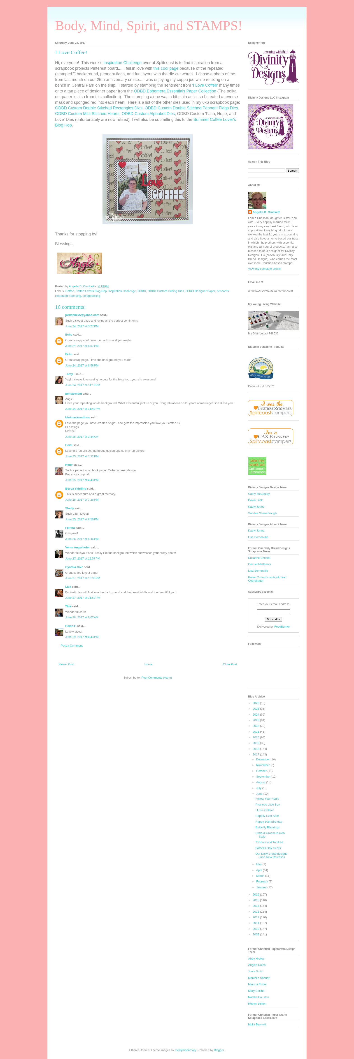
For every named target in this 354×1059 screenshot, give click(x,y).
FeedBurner (282, 626)
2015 (256, 900)
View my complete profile (264, 268)
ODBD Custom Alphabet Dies (148, 113)
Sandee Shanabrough (262, 513)
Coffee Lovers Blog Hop (91, 291)
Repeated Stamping (68, 295)
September (263, 776)
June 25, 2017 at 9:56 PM (81, 519)
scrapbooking (91, 295)
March (260, 875)
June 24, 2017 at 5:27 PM (81, 326)
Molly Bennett (257, 1024)
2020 (256, 737)
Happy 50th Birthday (268, 821)
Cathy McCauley (259, 493)
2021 (256, 731)
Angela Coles (257, 965)
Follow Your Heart (267, 798)
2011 (256, 923)
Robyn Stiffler (257, 1003)
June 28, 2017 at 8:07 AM (81, 617)
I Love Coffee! (264, 810)
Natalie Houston (258, 997)
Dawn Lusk (255, 500)
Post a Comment (72, 645)
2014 (256, 905)
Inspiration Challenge (122, 62)
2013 (256, 911)
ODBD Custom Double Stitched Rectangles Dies (98, 108)
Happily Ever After (267, 815)
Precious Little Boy (267, 804)
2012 (256, 917)
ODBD (141, 291)
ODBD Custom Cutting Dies (166, 291)
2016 (256, 894)
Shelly (69, 508)
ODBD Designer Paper (200, 291)
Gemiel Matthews (259, 564)
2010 (256, 928)
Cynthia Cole (74, 567)
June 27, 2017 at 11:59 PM (82, 597)
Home (148, 664)
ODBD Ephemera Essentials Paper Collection (175, 91)
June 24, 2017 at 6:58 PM (81, 365)
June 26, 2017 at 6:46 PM (81, 539)
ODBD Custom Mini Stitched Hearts (87, 113)
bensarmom (73, 393)
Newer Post (66, 664)
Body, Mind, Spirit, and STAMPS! (148, 25)
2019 (256, 743)
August (261, 782)
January (262, 887)
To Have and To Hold (268, 842)
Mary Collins (256, 990)
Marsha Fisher (257, 984)
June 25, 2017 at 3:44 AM (81, 436)
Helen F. (70, 626)
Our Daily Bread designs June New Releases (271, 855)
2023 (256, 720)
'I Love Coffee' (205, 85)
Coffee (69, 291)
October (262, 771)
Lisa (68, 586)
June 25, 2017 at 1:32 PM (81, 456)
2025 (256, 708)
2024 (256, 714)
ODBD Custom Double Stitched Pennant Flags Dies (191, 108)
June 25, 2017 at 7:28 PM (81, 499)
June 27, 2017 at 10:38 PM (82, 578)
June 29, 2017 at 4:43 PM (81, 637)
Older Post (230, 664)
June (259, 793)
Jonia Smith (255, 971)
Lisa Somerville (258, 537)
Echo (68, 334)
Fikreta (70, 528)
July (259, 788)
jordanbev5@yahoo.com (82, 315)
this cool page (165, 68)
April (259, 870)
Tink (68, 606)
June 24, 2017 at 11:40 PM (82, 408)
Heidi (68, 445)
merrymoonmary (185, 1050)
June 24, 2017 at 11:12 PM (82, 385)
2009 (256, 934)
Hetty (69, 464)
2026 (256, 703)
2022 (256, 725)
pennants (223, 291)
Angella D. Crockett (266, 212)
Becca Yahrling (75, 488)
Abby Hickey (256, 958)
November (263, 765)
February (262, 881)
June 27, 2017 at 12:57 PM (82, 558)
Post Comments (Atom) (156, 677)
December (263, 759)
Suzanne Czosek (259, 557)
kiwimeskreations (77, 417)
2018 (256, 749)
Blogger (219, 1050)
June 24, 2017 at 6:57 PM (81, 346)
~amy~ (70, 374)
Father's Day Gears (268, 848)
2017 (256, 754)
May (259, 864)
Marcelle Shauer (259, 978)
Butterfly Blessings (267, 827)
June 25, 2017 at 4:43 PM (81, 480)
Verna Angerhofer (77, 547)
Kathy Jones (256, 506)
